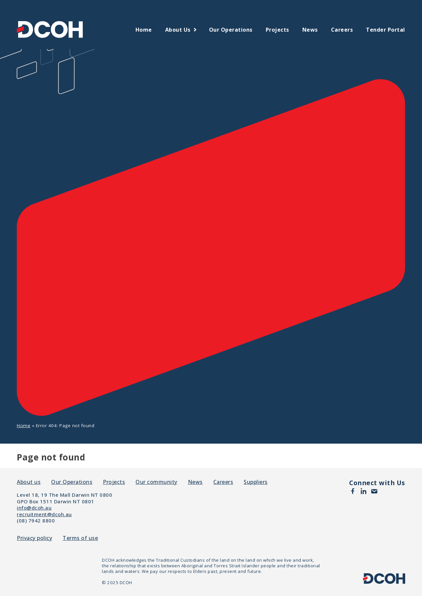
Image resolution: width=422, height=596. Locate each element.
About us (178, 29)
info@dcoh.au (34, 507)
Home (144, 29)
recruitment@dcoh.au (44, 514)
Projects (277, 29)
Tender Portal (385, 29)
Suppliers (256, 482)
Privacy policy (34, 538)
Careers (342, 29)
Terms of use (80, 538)
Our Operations (231, 29)
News (310, 29)
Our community (156, 482)
